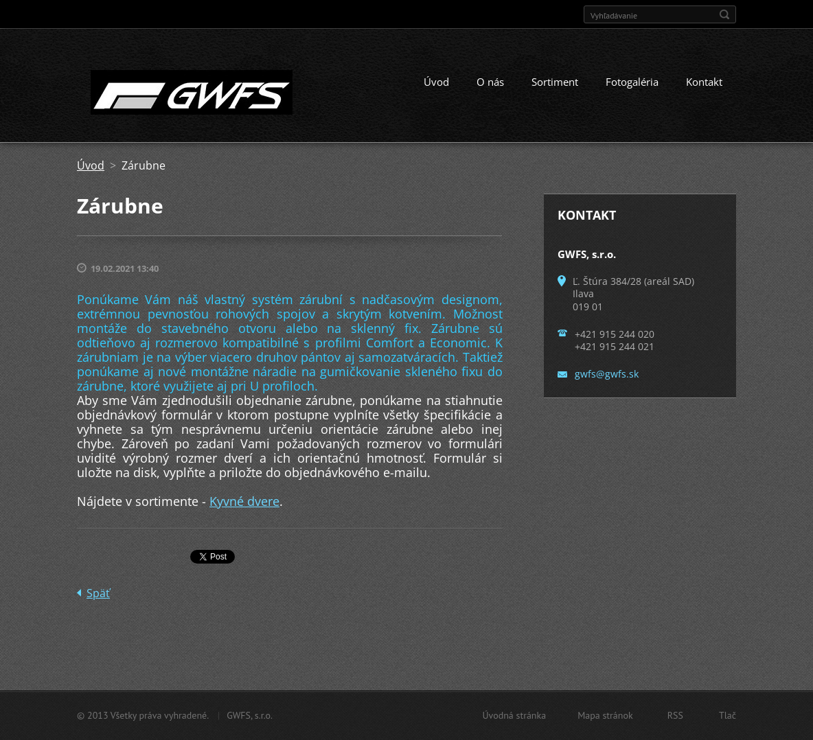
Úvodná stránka (514, 715)
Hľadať (724, 14)
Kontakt (704, 82)
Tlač (727, 715)
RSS (675, 715)
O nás (490, 82)
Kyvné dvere (244, 501)
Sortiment (554, 82)
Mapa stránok (605, 715)
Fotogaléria (632, 82)
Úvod (436, 82)
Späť (98, 593)
